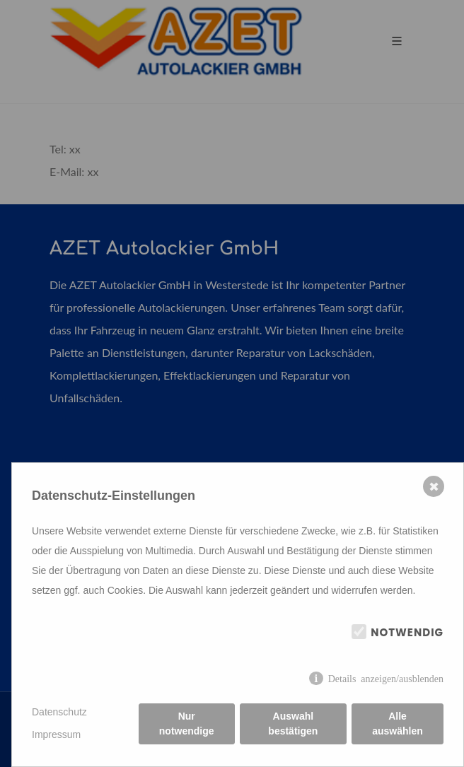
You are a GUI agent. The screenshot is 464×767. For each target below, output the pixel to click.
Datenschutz (59, 712)
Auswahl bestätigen (293, 723)
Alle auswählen (397, 723)
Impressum (56, 734)
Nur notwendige (186, 723)
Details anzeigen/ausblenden (385, 678)
